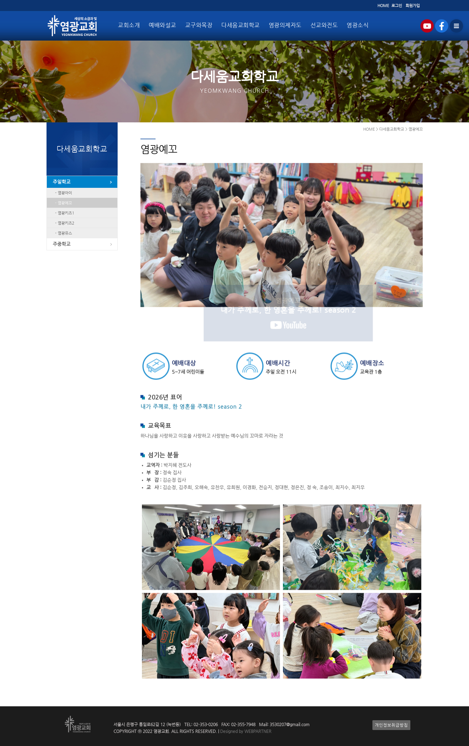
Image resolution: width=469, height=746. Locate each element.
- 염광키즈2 (63, 223)
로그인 (396, 5)
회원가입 (413, 5)
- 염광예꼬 (62, 203)
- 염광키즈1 (63, 213)
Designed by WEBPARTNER (245, 731)
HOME (383, 5)
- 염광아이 (62, 192)
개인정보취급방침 (391, 725)
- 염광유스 (62, 233)
